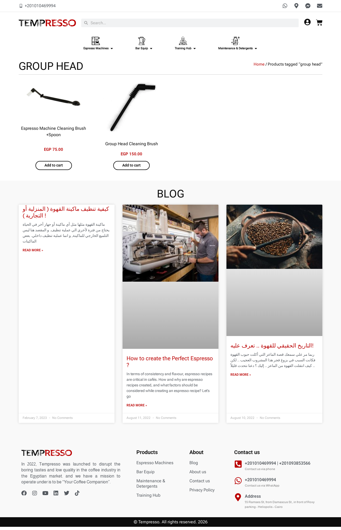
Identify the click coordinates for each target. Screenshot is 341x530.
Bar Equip (145, 475)
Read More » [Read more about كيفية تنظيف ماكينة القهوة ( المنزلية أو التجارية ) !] (33, 254)
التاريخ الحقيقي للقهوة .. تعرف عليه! (272, 349)
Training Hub (148, 498)
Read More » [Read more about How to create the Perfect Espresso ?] (137, 409)
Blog (193, 465)
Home (259, 67)
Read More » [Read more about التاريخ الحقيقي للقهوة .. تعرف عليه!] (240, 378)
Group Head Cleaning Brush (131, 146)
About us (197, 475)
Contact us (199, 484)
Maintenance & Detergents (150, 487)
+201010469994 (260, 483)
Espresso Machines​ (154, 465)
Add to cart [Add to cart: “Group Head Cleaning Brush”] (131, 168)
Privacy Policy (201, 493)
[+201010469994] (238, 484)
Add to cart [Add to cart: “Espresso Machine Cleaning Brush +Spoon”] (53, 168)
